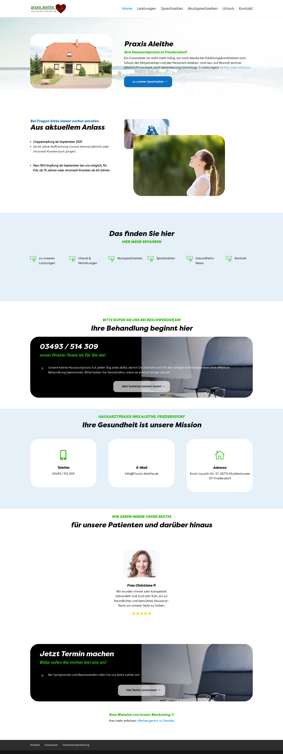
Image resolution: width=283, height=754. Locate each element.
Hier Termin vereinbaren (141, 690)
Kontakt (246, 9)
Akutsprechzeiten (203, 9)
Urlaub (228, 9)
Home (127, 9)
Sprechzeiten (172, 9)
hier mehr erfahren (237, 68)
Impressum (51, 745)
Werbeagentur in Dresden (156, 721)
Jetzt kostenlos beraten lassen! (142, 386)
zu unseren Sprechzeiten (148, 82)
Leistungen (146, 9)
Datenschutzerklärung (76, 745)
